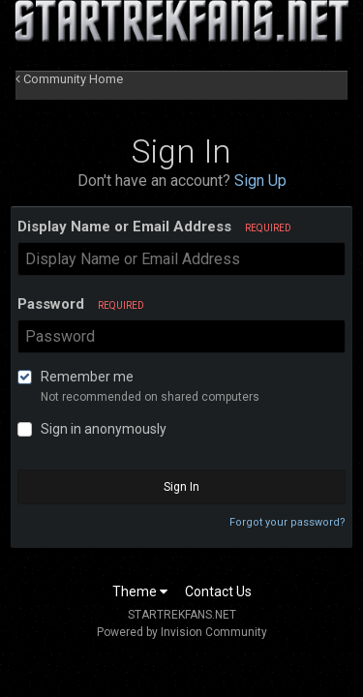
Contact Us (218, 591)
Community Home (69, 79)
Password (80, 304)
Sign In (181, 487)
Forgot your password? (287, 522)
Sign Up (260, 180)
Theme (139, 591)
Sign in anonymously (103, 429)
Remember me (87, 376)
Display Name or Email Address (154, 226)
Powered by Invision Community (182, 632)
